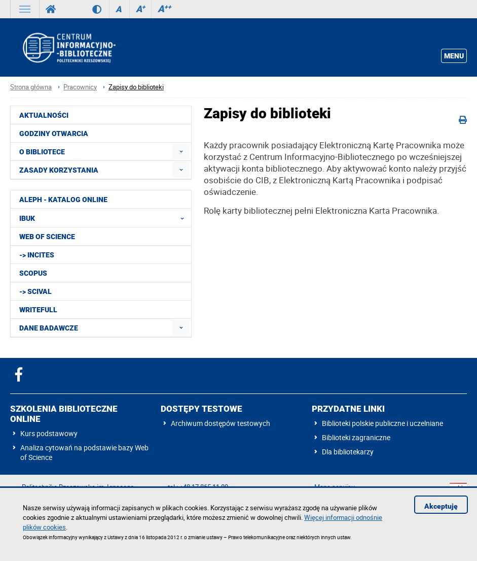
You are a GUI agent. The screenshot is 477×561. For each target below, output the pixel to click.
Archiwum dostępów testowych (220, 423)
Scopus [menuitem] (33, 273)
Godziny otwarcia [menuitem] (53, 133)
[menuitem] (181, 151)
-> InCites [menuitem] (36, 255)
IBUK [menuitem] (104, 218)
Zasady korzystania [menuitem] (58, 170)
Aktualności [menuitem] (43, 115)
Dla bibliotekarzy (348, 451)
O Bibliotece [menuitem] (42, 152)
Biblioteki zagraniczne (356, 437)
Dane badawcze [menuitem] (48, 328)
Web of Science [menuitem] (47, 237)
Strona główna (31, 87)
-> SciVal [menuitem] (35, 291)
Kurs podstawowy (49, 433)
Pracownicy (80, 87)
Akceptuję (441, 506)
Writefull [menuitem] (38, 310)
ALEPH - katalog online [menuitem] (63, 199)
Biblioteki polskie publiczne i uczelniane (382, 423)
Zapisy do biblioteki (136, 87)
